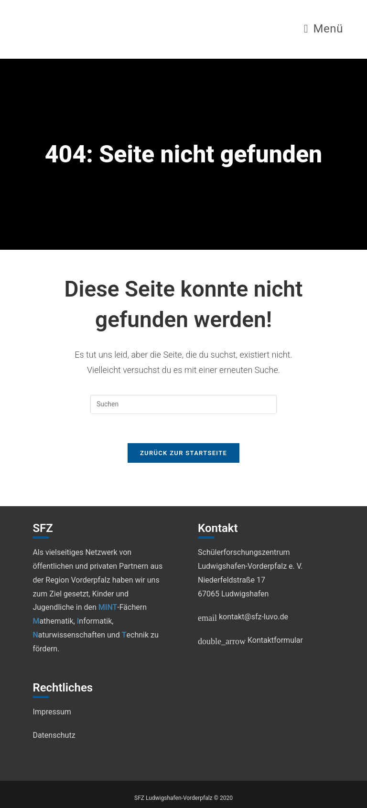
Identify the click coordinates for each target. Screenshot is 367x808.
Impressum (51, 711)
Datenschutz (53, 735)
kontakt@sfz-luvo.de (243, 616)
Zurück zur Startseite (183, 453)
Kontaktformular (250, 640)
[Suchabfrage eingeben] (183, 404)
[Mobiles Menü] (323, 30)
